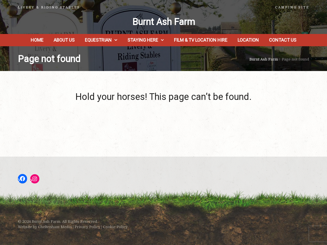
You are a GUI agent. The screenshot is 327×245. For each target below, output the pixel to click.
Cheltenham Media (55, 227)
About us (64, 40)
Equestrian (98, 40)
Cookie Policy (115, 227)
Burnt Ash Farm (163, 22)
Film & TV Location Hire (200, 40)
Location (248, 40)
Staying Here (142, 40)
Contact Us (282, 40)
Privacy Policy (87, 227)
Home (37, 40)
